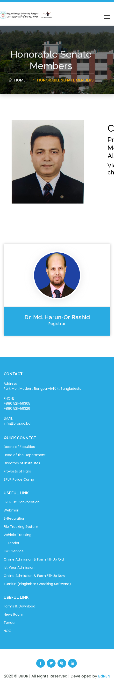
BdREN (104, 676)
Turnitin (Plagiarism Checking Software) (37, 584)
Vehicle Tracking (17, 534)
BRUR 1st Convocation (22, 502)
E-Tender (11, 543)
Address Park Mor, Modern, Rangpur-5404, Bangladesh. (42, 386)
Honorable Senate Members (62, 81)
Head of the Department (25, 455)
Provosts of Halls (17, 471)
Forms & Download (19, 606)
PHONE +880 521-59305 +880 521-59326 (17, 403)
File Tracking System (21, 526)
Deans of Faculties (19, 446)
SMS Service (14, 551)
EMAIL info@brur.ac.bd (17, 421)
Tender (10, 622)
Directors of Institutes (22, 463)
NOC (7, 630)
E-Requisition (14, 518)
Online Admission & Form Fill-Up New (34, 575)
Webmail (11, 510)
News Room (13, 614)
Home (16, 81)
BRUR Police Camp (19, 479)
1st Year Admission (19, 567)
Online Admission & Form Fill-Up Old (34, 559)
